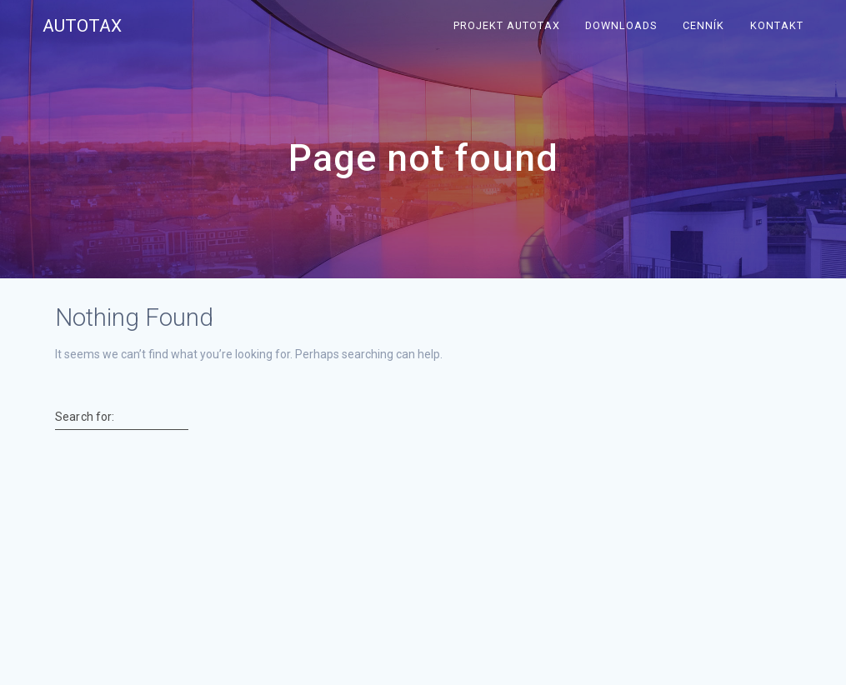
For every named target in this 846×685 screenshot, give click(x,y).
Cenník (703, 25)
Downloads (622, 25)
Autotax (82, 26)
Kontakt (776, 25)
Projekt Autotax (506, 25)
